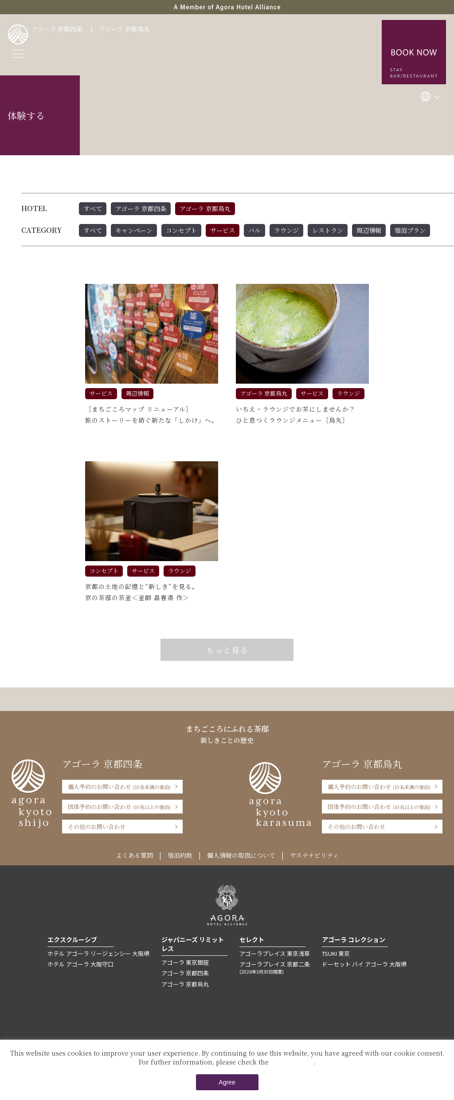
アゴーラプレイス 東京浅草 (274, 953)
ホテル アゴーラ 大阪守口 (80, 964)
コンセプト (181, 230)
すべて (92, 208)
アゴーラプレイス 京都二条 (274, 967)
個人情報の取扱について (241, 855)
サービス (222, 230)
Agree (227, 1082)
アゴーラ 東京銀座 (185, 962)
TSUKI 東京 (336, 953)
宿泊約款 (180, 855)
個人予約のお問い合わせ (119, 786)
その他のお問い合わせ (96, 826)
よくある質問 (134, 855)
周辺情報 (368, 230)
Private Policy (291, 1061)
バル (254, 230)
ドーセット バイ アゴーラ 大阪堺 (364, 964)
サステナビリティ (314, 855)
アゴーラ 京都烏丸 (124, 28)
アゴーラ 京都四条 (56, 28)
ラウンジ (286, 230)
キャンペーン (134, 230)
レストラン (327, 230)
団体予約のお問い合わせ (119, 806)
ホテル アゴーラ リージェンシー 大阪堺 (98, 953)
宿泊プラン (410, 230)
